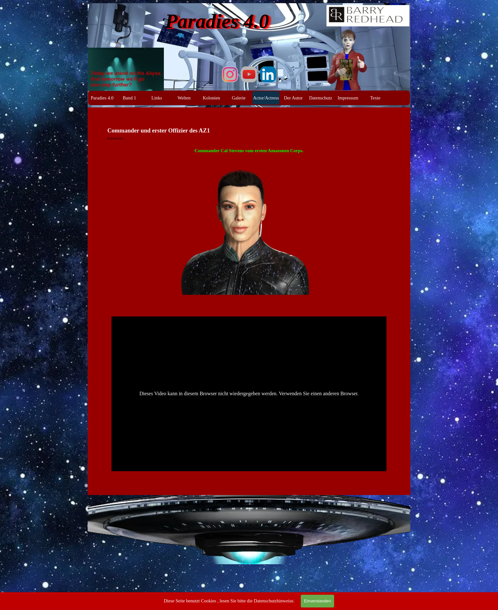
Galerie (239, 97)
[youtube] (249, 74)
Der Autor (293, 97)
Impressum (348, 97)
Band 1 (129, 97)
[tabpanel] (249, 225)
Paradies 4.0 (102, 97)
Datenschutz (320, 97)
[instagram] (230, 74)
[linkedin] (268, 74)
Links (156, 97)
